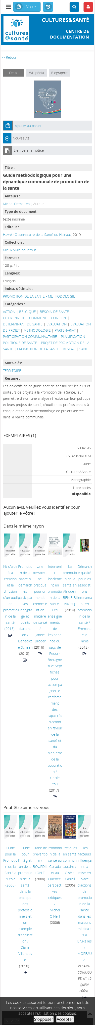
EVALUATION (57, 324)
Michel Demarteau (17, 203)
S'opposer (43, 1019)
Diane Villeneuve (25, 953)
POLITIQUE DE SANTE (20, 342)
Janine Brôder (40, 637)
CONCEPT (58, 317)
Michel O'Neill (55, 913)
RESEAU (69, 349)
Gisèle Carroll (70, 875)
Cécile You (55, 780)
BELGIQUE (27, 311)
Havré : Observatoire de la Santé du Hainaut (37, 234)
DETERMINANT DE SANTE (23, 324)
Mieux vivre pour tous (20, 250)
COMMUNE (38, 317)
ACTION (9, 311)
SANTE (84, 349)
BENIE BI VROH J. (70, 600)
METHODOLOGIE (37, 330)
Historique (48, 7)
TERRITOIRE (12, 370)
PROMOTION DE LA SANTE (38, 349)
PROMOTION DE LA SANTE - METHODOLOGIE (39, 296)
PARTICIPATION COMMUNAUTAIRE (30, 336)
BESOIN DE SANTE (54, 311)
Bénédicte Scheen (25, 644)
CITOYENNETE (14, 317)
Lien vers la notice (29, 150)
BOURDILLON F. (40, 869)
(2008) (10, 867)
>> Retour (8, 57)
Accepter (65, 1019)
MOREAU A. (85, 956)
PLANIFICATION (73, 336)
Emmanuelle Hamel (85, 634)
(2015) (10, 597)
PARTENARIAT (65, 330)
